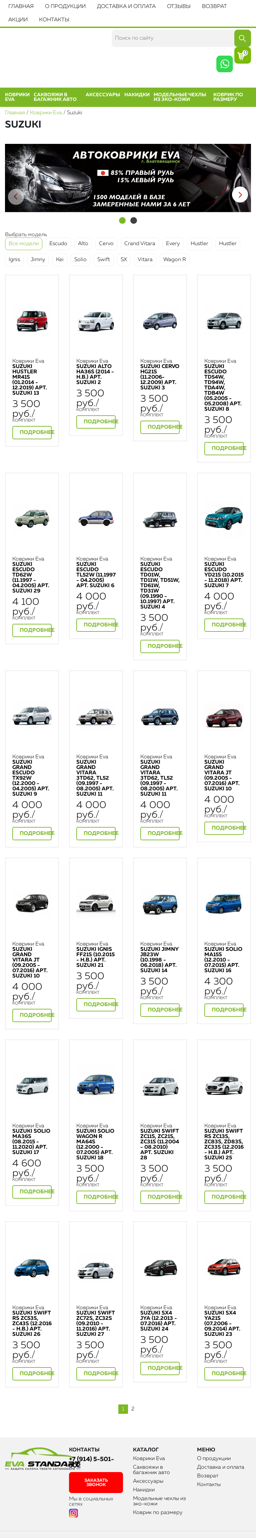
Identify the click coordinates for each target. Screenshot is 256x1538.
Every (173, 243)
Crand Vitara (139, 243)
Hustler (199, 243)
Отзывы (179, 6)
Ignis (14, 259)
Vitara (145, 259)
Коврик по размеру (228, 97)
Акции (18, 20)
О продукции (65, 6)
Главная (21, 6)
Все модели (24, 243)
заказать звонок (96, 1482)
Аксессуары (103, 95)
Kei (60, 259)
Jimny (38, 259)
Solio (80, 259)
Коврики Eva (17, 97)
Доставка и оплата (126, 6)
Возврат (214, 6)
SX (124, 259)
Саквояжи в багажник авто (55, 97)
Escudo (58, 243)
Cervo (106, 243)
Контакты (54, 20)
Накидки (137, 95)
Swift (103, 259)
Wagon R (174, 259)
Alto (83, 243)
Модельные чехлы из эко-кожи (180, 97)
